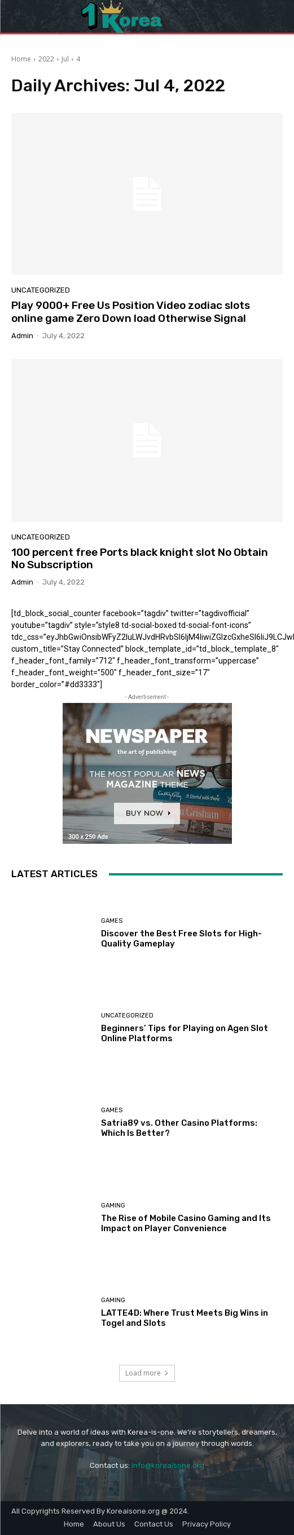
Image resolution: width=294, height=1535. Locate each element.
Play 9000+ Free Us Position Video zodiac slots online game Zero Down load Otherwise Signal (130, 312)
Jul (65, 59)
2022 (46, 59)
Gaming (113, 1205)
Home (21, 59)
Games (111, 921)
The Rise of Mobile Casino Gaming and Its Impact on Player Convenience (186, 1223)
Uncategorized (40, 290)
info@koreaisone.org (167, 1465)
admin (22, 335)
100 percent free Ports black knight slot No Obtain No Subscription (139, 559)
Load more (147, 1373)
